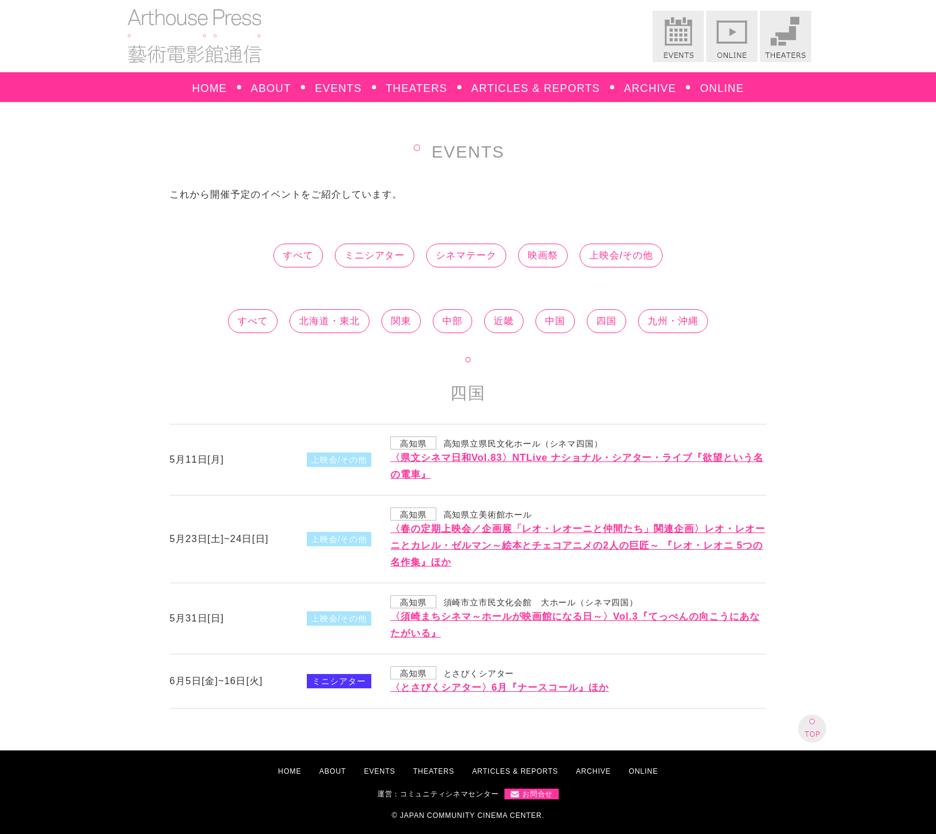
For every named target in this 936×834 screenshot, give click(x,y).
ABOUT (271, 88)
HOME (209, 88)
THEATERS (416, 88)
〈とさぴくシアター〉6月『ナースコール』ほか (499, 687)
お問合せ (537, 794)
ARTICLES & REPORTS (535, 88)
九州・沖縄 (673, 321)
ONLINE (722, 88)
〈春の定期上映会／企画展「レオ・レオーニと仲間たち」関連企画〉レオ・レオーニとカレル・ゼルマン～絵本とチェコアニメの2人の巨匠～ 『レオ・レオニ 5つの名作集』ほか (577, 545)
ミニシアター (374, 255)
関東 (401, 321)
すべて (298, 255)
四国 (606, 321)
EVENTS (338, 88)
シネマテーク (466, 255)
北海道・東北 (329, 321)
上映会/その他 (621, 255)
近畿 (504, 321)
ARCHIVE (650, 88)
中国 (555, 321)
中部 (452, 321)
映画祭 (543, 255)
